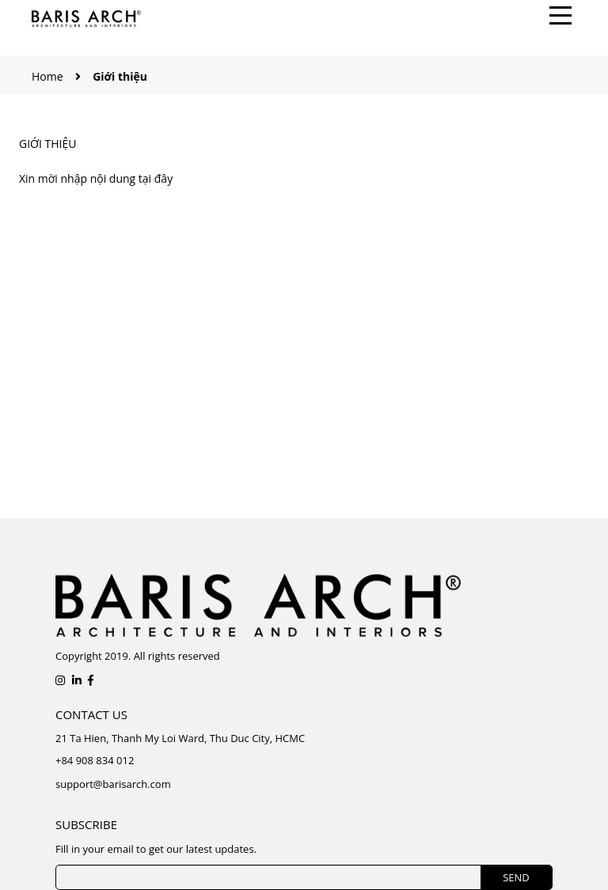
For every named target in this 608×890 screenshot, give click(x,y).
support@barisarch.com (113, 784)
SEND (516, 877)
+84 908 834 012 (94, 760)
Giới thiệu (48, 143)
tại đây (156, 178)
